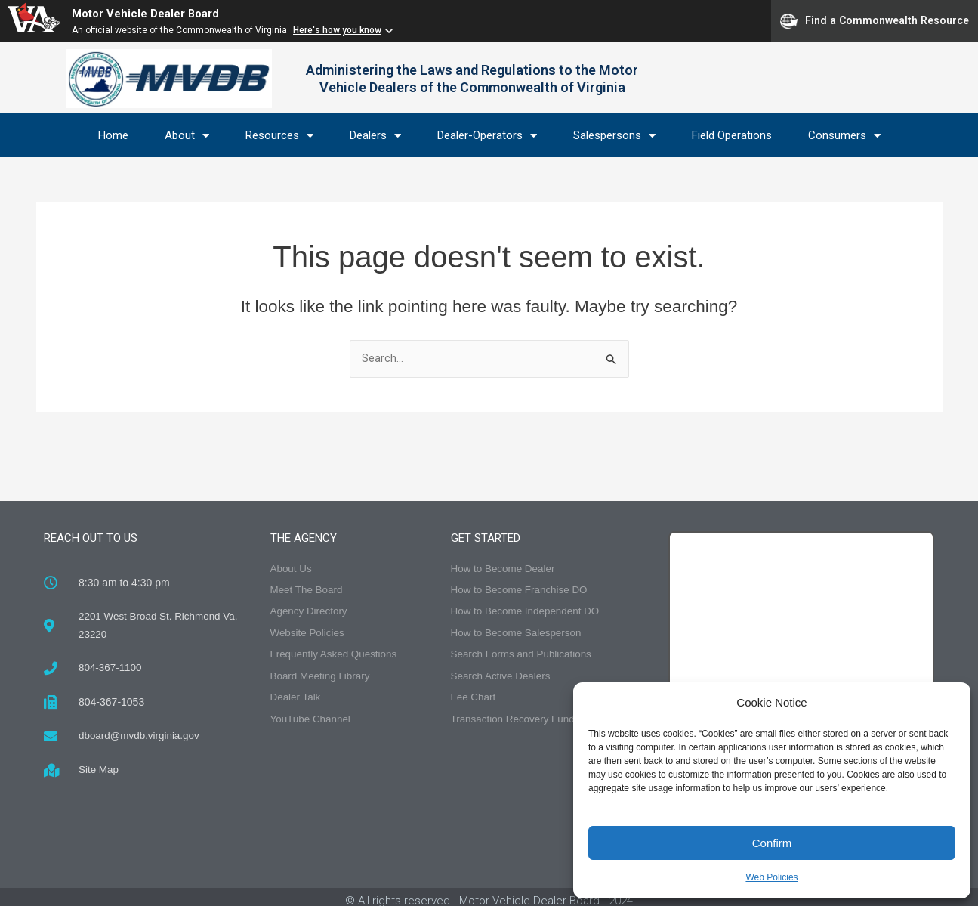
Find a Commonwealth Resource (874, 21)
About (187, 135)
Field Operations (732, 135)
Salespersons (614, 135)
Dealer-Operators (487, 135)
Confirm (772, 842)
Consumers (844, 135)
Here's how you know (337, 30)
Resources (279, 135)
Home (113, 135)
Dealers (375, 135)
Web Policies (771, 877)
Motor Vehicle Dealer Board (151, 13)
